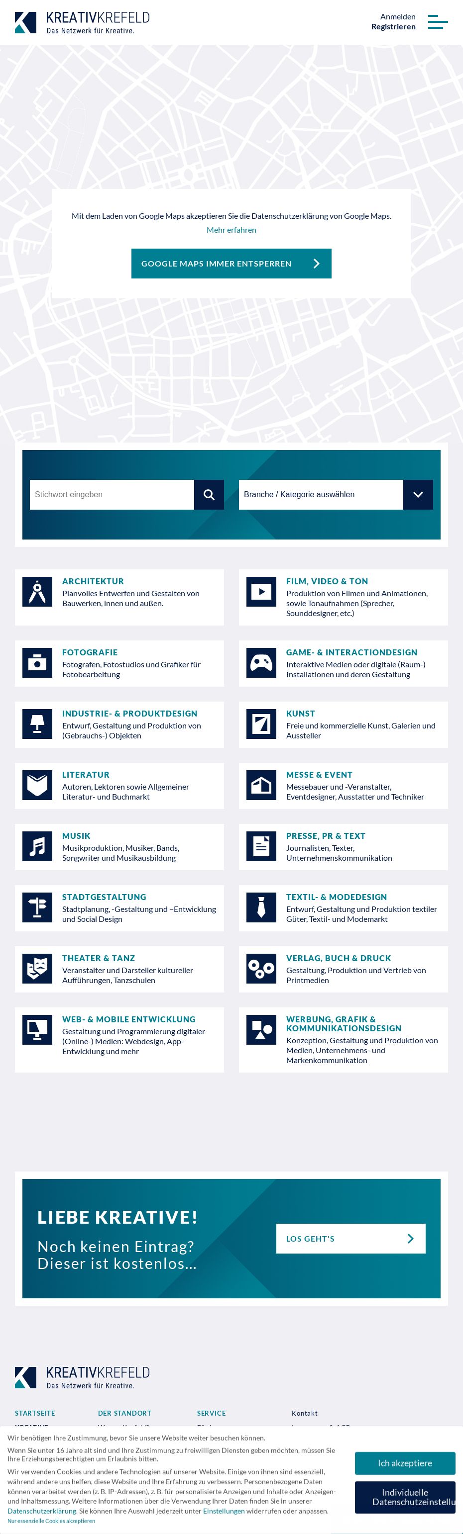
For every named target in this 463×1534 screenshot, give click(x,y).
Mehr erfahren (231, 229)
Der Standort (125, 1413)
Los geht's (356, 1239)
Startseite (35, 1413)
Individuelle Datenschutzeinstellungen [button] (414, 1500)
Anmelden (398, 16)
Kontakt (305, 1413)
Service (211, 1413)
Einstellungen (224, 1514)
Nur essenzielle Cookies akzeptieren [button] (51, 1525)
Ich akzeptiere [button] (405, 1466)
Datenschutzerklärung (41, 1514)
